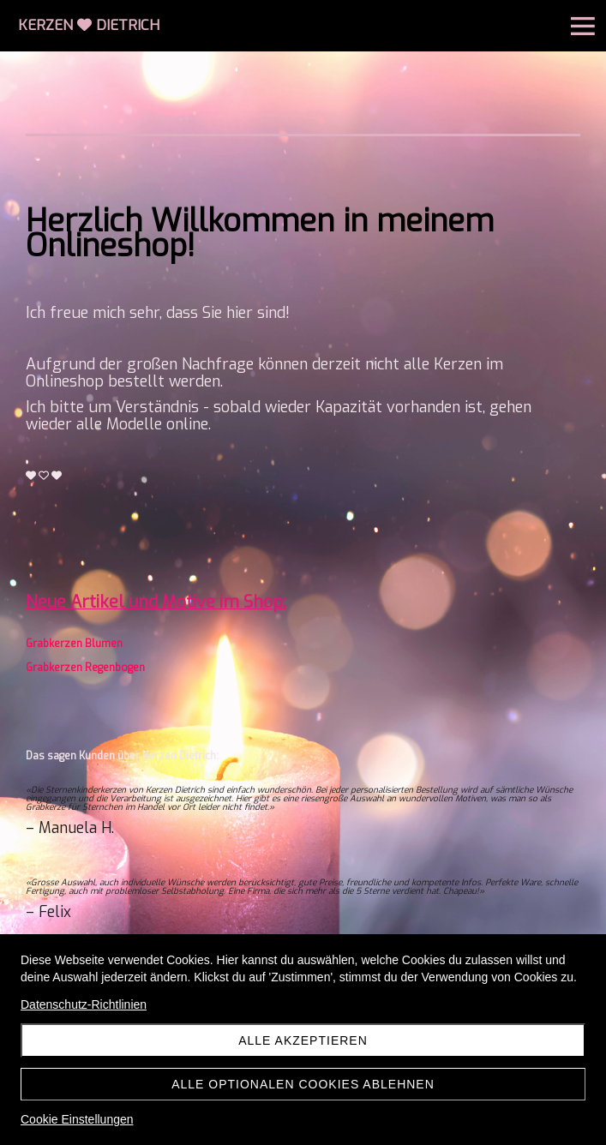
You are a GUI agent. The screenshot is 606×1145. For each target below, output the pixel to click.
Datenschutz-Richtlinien (84, 1004)
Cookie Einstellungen (77, 1119)
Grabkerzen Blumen (74, 643)
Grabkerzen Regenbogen (85, 667)
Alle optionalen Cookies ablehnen (303, 1084)
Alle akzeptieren (303, 1040)
